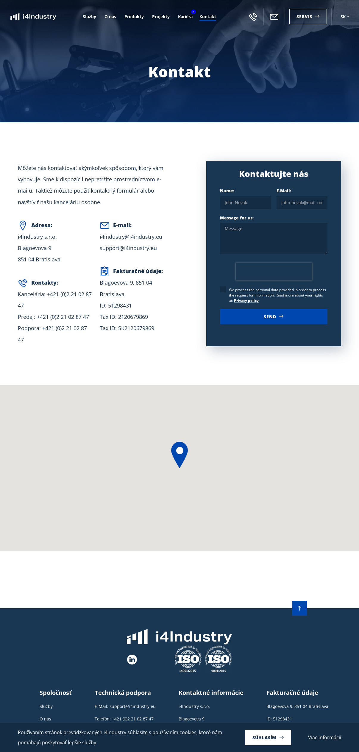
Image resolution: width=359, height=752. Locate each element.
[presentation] (274, 271)
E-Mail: (302, 198)
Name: (245, 198)
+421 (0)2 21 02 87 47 (253, 16)
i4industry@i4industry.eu (274, 16)
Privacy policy (246, 300)
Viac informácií (324, 737)
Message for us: (273, 235)
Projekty (161, 16)
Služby (89, 16)
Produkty (134, 16)
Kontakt (207, 16)
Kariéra (184, 15)
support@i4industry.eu (128, 248)
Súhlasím (264, 737)
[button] (179, 455)
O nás (110, 16)
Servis (304, 16)
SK (343, 16)
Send (270, 316)
